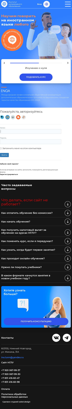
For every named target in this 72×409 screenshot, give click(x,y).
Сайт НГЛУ (7, 362)
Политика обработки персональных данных (14, 395)
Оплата (5, 389)
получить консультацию (36, 321)
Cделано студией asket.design (16, 402)
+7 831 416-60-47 (10, 378)
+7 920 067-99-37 (10, 370)
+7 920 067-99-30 (10, 374)
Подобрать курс (36, 77)
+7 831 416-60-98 (10, 382)
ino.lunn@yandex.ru (12, 357)
